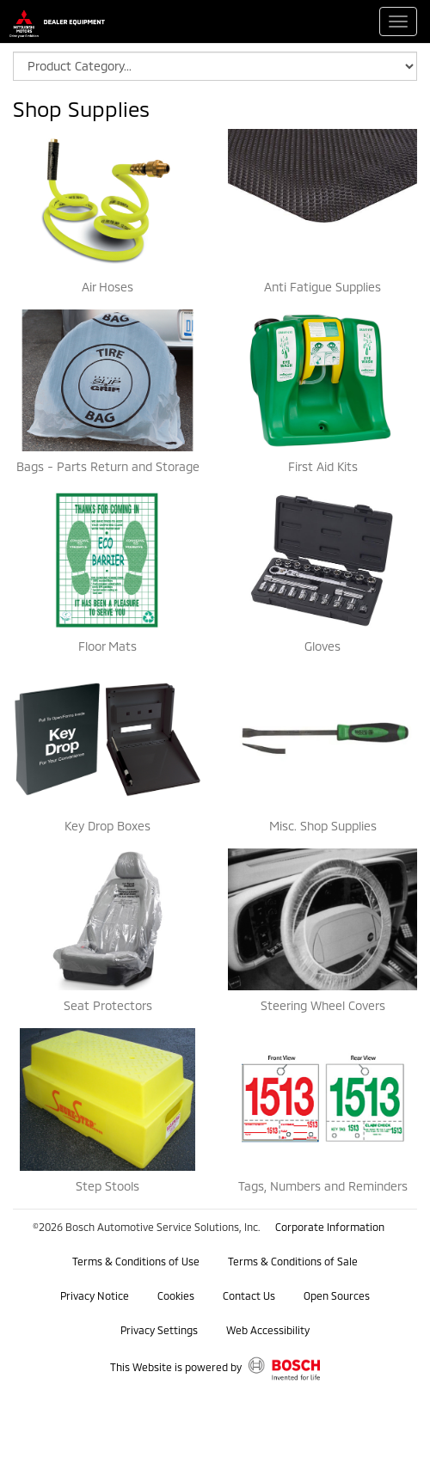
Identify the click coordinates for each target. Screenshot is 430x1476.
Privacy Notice (94, 1295)
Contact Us (249, 1295)
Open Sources (337, 1295)
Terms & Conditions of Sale (293, 1261)
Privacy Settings (159, 1330)
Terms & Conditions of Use (136, 1261)
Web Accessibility (268, 1330)
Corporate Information (329, 1227)
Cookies (175, 1295)
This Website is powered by (215, 1368)
